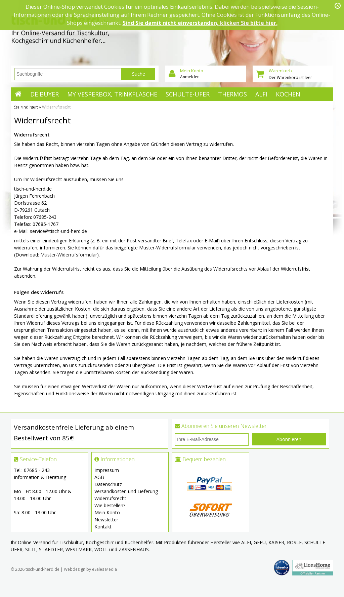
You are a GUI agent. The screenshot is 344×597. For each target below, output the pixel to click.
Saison (107, 134)
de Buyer (44, 94)
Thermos (232, 94)
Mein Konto (107, 512)
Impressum (106, 470)
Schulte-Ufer (188, 94)
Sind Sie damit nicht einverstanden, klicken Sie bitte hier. (200, 23)
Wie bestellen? (109, 505)
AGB (99, 477)
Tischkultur (117, 121)
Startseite (18, 94)
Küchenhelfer (69, 108)
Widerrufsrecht (110, 498)
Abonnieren (288, 439)
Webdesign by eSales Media (90, 569)
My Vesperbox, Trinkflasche (112, 94)
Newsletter (106, 519)
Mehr (109, 108)
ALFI (261, 94)
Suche (138, 74)
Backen (26, 108)
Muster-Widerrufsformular (68, 254)
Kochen (288, 94)
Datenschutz (108, 484)
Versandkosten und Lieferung (126, 491)
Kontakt (103, 526)
